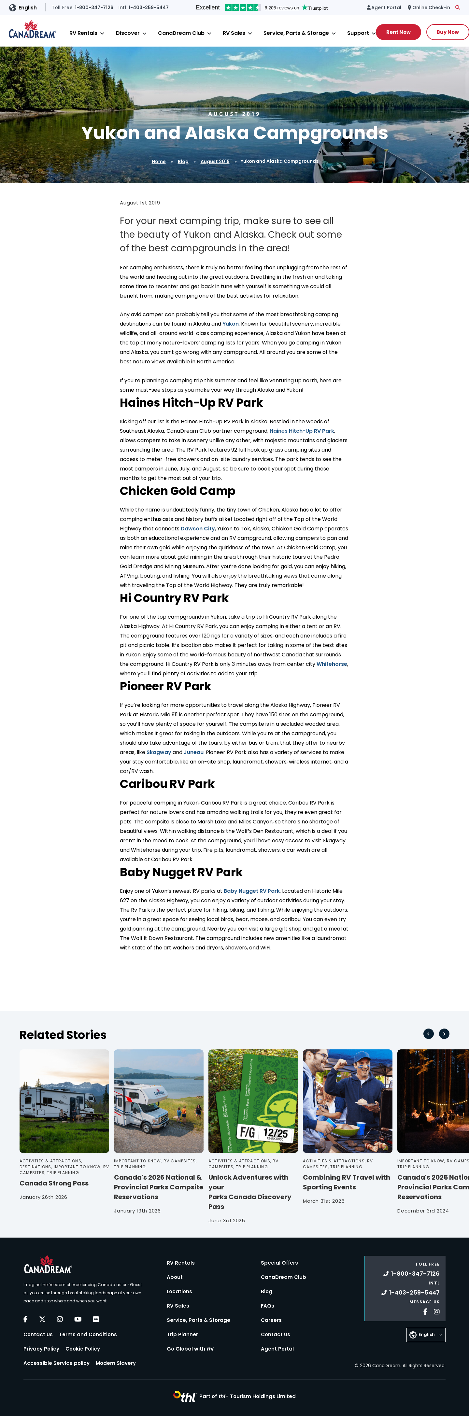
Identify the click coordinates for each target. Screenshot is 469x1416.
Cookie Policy (82, 1348)
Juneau (194, 752)
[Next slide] (444, 1034)
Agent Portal (277, 1348)
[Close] (102, 33)
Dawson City (198, 528)
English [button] (28, 7)
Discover (128, 33)
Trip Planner (182, 1334)
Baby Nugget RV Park (252, 891)
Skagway (159, 752)
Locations (179, 1291)
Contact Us (38, 1334)
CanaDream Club (181, 33)
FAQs (267, 1305)
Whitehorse (332, 664)
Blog (183, 161)
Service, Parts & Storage (296, 33)
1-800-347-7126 (411, 1273)
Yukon (230, 324)
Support (358, 33)
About (175, 1277)
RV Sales (234, 33)
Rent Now (398, 32)
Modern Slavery (116, 1363)
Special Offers (279, 1262)
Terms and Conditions (88, 1334)
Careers (271, 1320)
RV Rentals (83, 33)
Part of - (247, 1396)
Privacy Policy (41, 1348)
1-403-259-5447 (410, 1292)
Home (159, 161)
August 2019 (215, 161)
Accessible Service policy (56, 1363)
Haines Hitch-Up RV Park (302, 431)
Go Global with (190, 1348)
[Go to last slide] (428, 1034)
